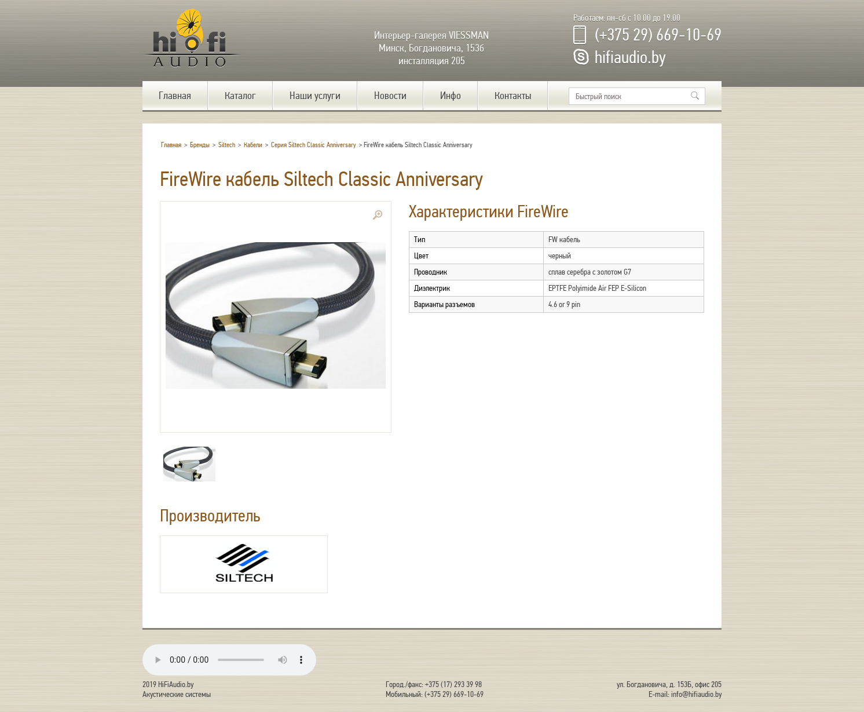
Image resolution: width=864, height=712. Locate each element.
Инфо (450, 95)
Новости (390, 95)
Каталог (240, 95)
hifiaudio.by (630, 57)
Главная (175, 95)
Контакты (513, 95)
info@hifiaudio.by (696, 694)
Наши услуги (315, 95)
